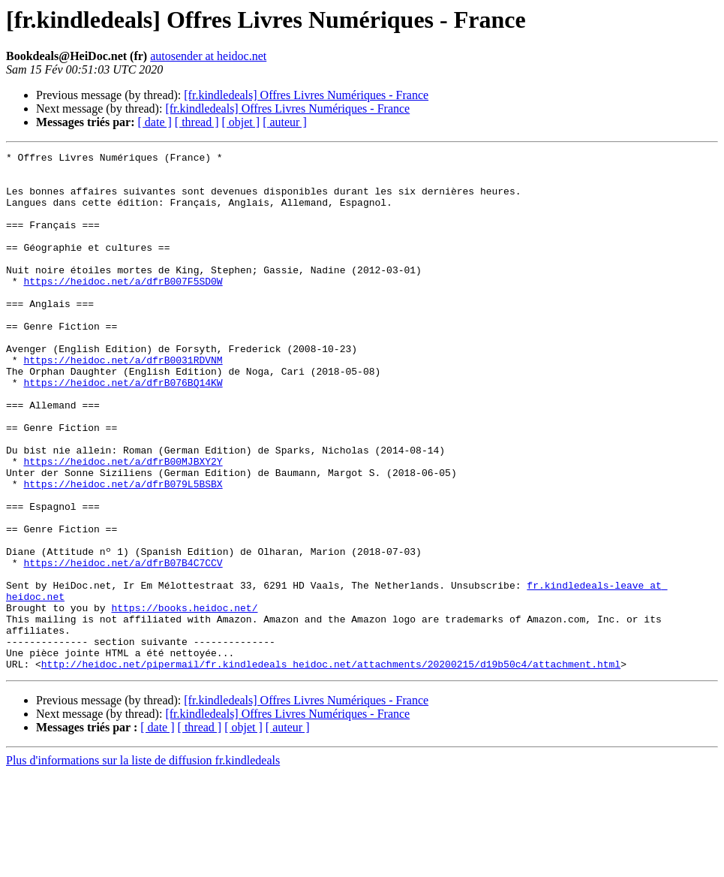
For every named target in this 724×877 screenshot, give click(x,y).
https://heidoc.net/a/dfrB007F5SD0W (122, 308)
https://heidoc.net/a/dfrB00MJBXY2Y (122, 524)
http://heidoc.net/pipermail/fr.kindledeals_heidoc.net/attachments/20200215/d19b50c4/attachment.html (330, 767)
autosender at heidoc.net (208, 56)
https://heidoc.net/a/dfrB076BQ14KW (122, 429)
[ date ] (155, 122)
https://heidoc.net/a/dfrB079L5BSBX (122, 551)
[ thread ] (197, 122)
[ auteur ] (285, 122)
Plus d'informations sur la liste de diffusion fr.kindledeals (143, 863)
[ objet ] (240, 122)
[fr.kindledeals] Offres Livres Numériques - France (306, 95)
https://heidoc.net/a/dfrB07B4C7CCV (122, 645)
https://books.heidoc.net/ (184, 700)
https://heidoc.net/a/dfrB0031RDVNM (122, 402)
